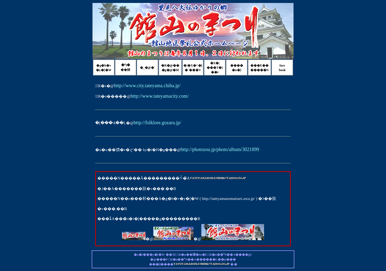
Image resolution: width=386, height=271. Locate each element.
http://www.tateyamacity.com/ (160, 96)
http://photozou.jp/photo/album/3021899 (220, 149)
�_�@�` (147, 67)
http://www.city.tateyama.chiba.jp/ (147, 85)
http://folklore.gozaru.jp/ (157, 122)
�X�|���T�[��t (215, 67)
